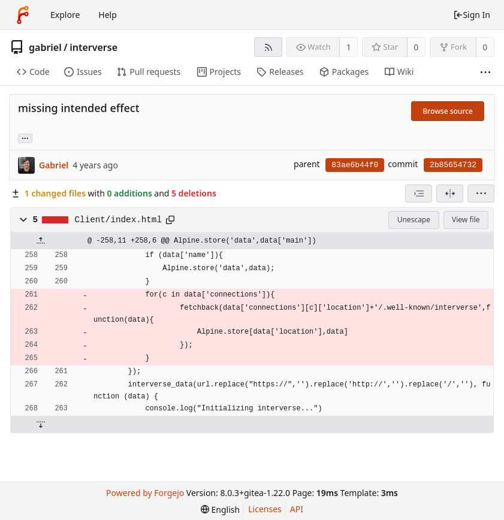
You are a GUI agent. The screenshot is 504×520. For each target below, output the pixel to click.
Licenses (265, 509)
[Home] (23, 15)
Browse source (447, 111)
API (296, 509)
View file (465, 219)
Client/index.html (118, 220)
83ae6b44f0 (354, 165)
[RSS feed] (268, 47)
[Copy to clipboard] (170, 219)
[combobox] (418, 193)
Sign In (471, 14)
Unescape (413, 219)
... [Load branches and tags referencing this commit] (25, 137)
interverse (93, 47)
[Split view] (449, 193)
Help (107, 14)
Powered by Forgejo (145, 492)
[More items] (485, 72)
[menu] (480, 193)
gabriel (45, 47)
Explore (65, 14)
